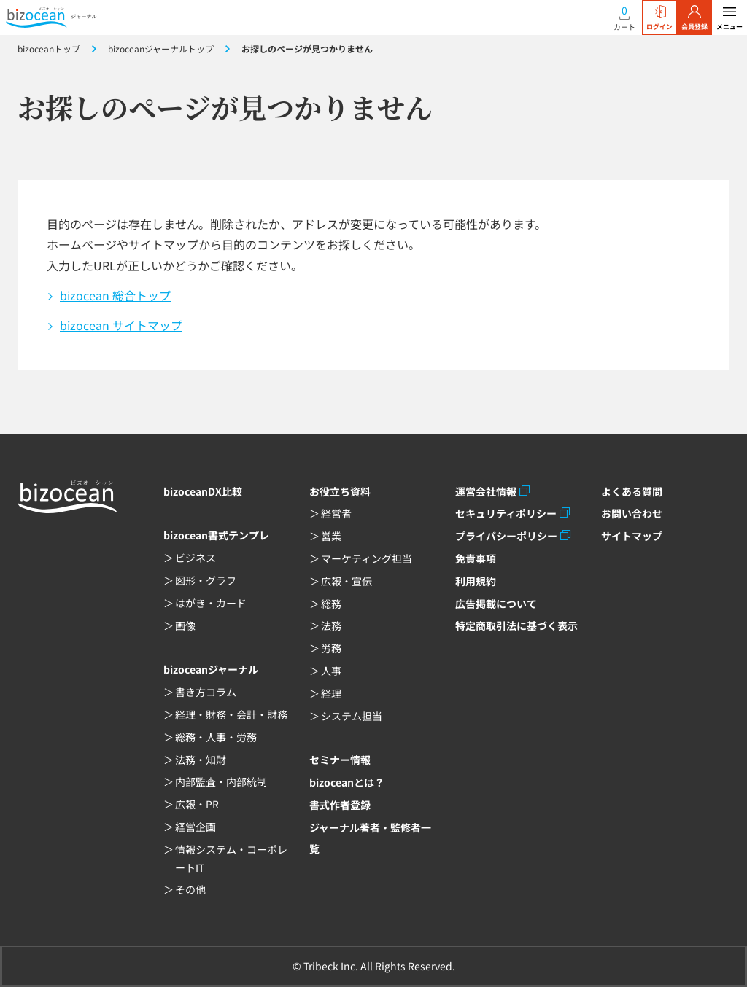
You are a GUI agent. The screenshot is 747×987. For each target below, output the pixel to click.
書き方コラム (205, 691)
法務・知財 (200, 759)
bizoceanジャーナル (210, 669)
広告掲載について (496, 603)
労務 (331, 648)
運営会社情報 (485, 491)
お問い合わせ (631, 513)
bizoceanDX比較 (202, 491)
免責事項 (475, 558)
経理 (331, 693)
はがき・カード (211, 603)
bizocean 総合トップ (115, 295)
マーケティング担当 (366, 558)
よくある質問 (631, 491)
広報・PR (197, 804)
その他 (190, 889)
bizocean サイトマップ (121, 325)
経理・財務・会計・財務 (231, 714)
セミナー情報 (340, 759)
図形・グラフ (205, 580)
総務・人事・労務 (216, 737)
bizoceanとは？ (346, 782)
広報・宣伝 (346, 581)
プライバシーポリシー (506, 535)
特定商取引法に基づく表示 (516, 625)
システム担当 (351, 716)
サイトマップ (631, 535)
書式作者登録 (340, 804)
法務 (331, 625)
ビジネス (195, 557)
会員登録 (694, 18)
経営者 (336, 513)
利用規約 (475, 581)
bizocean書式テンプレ (216, 535)
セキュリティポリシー (506, 513)
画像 (185, 625)
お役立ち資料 (340, 491)
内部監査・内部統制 (221, 781)
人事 (331, 670)
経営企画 (195, 826)
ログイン (659, 18)
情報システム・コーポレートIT (231, 858)
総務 (331, 603)
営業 (331, 535)
